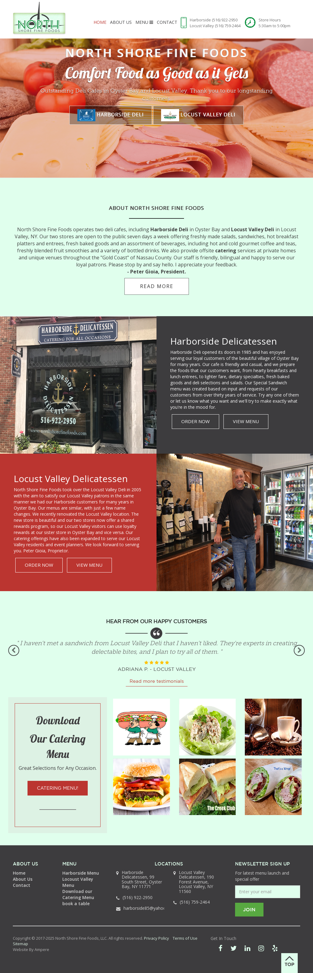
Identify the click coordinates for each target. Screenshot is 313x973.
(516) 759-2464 (228, 25)
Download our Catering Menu (78, 894)
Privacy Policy (156, 938)
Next (299, 650)
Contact (167, 22)
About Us (121, 22)
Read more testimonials (157, 681)
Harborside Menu (80, 873)
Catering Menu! (57, 788)
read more (156, 286)
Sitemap (20, 943)
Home (100, 22)
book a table (76, 903)
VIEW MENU (246, 421)
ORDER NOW (195, 421)
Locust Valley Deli (198, 115)
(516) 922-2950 (225, 20)
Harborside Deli (110, 115)
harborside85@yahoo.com (149, 908)
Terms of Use (185, 938)
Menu (144, 22)
